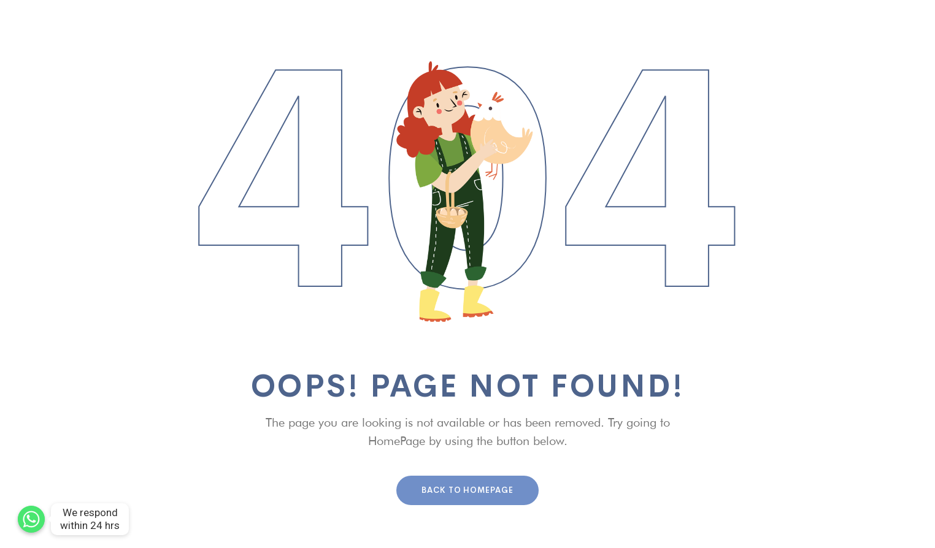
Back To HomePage (467, 490)
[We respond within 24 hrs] (31, 519)
